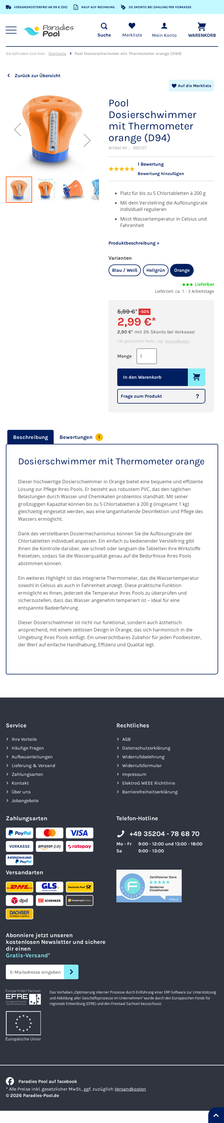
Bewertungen (81, 436)
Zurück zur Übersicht (37, 75)
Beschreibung (30, 436)
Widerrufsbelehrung (143, 756)
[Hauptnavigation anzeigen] (12, 30)
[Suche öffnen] (102, 30)
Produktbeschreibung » (134, 242)
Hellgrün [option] (155, 269)
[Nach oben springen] (216, 1115)
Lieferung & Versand (33, 764)
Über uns (21, 791)
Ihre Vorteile (24, 738)
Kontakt (20, 782)
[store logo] (49, 30)
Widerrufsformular (142, 764)
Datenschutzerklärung (146, 747)
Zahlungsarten (27, 773)
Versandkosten (177, 340)
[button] (17, 129)
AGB (126, 738)
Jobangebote (25, 799)
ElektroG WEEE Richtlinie (148, 782)
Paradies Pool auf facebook (41, 1080)
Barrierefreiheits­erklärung (150, 791)
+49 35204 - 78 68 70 (165, 833)
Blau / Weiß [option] (124, 269)
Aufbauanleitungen (32, 756)
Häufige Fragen (28, 747)
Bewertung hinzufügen (162, 172)
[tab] (30, 436)
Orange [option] (182, 269)
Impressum (134, 773)
